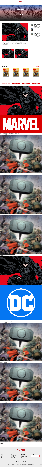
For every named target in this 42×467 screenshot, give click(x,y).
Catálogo (2, 455)
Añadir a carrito (6, 83)
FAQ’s (21, 457)
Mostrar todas (38, 66)
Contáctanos (22, 455)
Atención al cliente (24, 454)
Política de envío (13, 457)
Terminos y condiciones (13, 455)
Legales (12, 454)
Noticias (2, 456)
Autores (2, 457)
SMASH (2, 454)
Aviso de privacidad (13, 456)
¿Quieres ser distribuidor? (24, 456)
